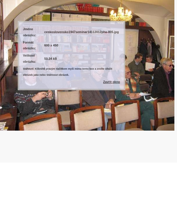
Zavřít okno (111, 82)
